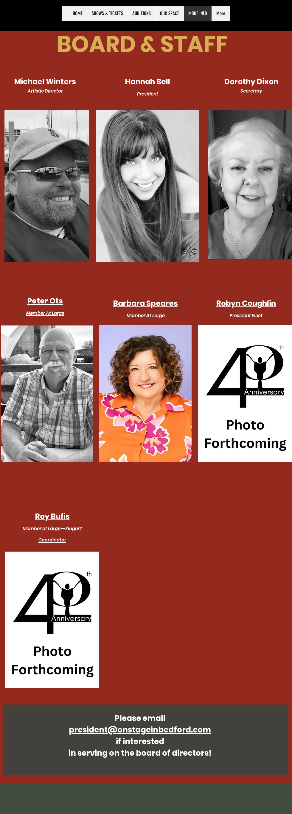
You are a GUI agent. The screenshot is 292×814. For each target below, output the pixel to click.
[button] (47, 393)
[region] (46, 186)
